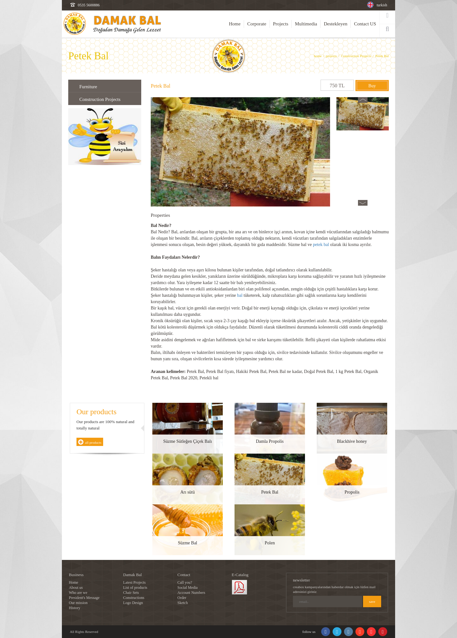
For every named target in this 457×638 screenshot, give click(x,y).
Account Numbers (191, 592)
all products (93, 442)
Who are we (78, 592)
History (74, 608)
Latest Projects (134, 582)
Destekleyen (335, 23)
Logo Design (133, 603)
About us (76, 587)
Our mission (78, 603)
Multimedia (306, 23)
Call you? (184, 582)
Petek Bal (382, 56)
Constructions (133, 597)
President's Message (84, 597)
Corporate (256, 23)
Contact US (365, 23)
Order (181, 597)
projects (331, 56)
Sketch (182, 603)
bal (239, 295)
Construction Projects (356, 56)
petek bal (321, 244)
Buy (372, 85)
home (317, 56)
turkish (382, 5)
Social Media (187, 587)
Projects (280, 23)
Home (235, 23)
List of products (135, 587)
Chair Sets (131, 592)
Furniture (88, 86)
